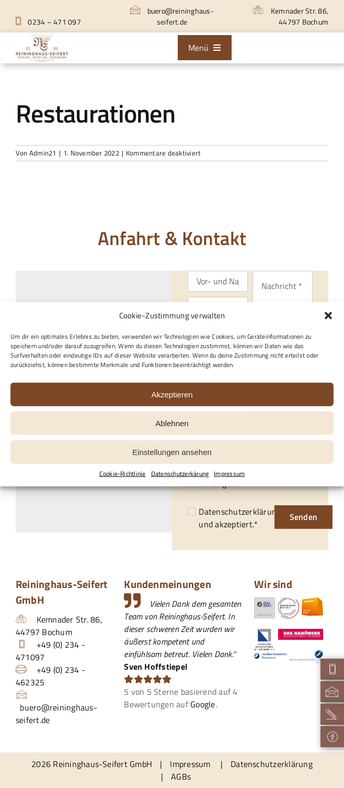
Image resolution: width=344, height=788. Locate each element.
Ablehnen (171, 422)
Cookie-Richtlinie (122, 474)
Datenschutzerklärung (240, 511)
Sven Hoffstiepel (155, 666)
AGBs (181, 776)
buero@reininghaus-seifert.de (172, 16)
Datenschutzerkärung (180, 474)
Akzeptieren (171, 394)
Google (202, 704)
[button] (328, 315)
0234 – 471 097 (48, 21)
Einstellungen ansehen (172, 451)
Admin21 (42, 153)
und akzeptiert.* (240, 517)
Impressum (229, 474)
